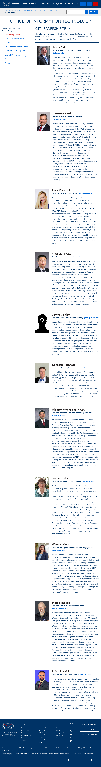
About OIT (53, 11)
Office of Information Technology (11, 29)
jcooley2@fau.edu (91, 317)
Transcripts (42, 742)
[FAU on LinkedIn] (71, 741)
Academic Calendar (45, 728)
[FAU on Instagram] (71, 738)
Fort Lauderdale (26, 735)
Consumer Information (76, 760)
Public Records (94, 762)
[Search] (86, 12)
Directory (58, 730)
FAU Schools (59, 735)
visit (89, 4)
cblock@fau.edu (59, 119)
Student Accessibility (81, 762)
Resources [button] (42, 724)
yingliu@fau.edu (74, 257)
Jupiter (23, 740)
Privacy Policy (47, 760)
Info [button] (57, 724)
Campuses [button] (24, 724)
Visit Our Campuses (89, 734)
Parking (41, 737)
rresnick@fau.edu (85, 674)
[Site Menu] (93, 12)
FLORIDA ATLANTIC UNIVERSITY (24, 4)
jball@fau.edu (58, 53)
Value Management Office (16, 46)
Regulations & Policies (61, 760)
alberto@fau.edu (58, 415)
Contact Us (59, 728)
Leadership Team (12, 34)
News (7, 63)
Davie (23, 733)
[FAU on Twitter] (71, 731)
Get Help (88, 760)
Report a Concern (44, 740)
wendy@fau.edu (58, 550)
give (95, 4)
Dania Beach (25, 730)
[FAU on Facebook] (71, 728)
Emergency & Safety (62, 733)
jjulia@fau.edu (88, 481)
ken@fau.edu (86, 368)
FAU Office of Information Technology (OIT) (31, 11)
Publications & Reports (15, 51)
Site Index (95, 760)
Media (57, 738)
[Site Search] (77, 12)
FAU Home (7, 11)
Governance (10, 42)
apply (83, 4)
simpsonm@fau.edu (60, 608)
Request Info (89, 730)
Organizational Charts (14, 38)
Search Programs (89, 725)
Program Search (43, 735)
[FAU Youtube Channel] (71, 735)
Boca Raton (24, 728)
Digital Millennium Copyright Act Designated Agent (16, 57)
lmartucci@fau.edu (84, 193)
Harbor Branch (25, 738)
